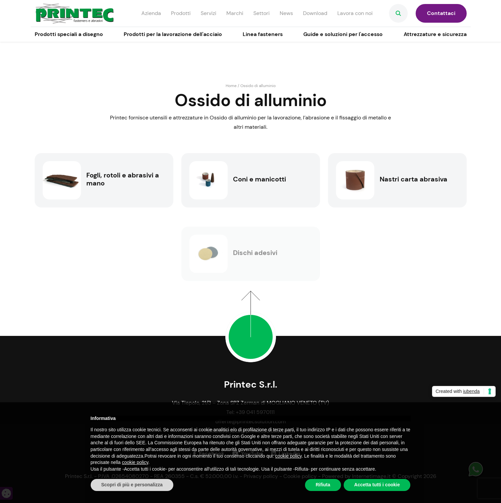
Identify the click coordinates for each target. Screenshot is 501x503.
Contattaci (441, 13)
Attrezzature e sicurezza (435, 34)
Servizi (208, 13)
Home (231, 85)
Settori (261, 13)
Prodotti (181, 13)
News (286, 13)
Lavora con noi (355, 13)
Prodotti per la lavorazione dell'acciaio (173, 34)
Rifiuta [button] (323, 484)
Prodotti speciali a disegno (69, 34)
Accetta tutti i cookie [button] (377, 484)
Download (315, 13)
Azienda (151, 13)
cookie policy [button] (288, 456)
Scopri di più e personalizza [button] (132, 484)
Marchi (234, 13)
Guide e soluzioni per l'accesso (343, 34)
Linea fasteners (263, 34)
